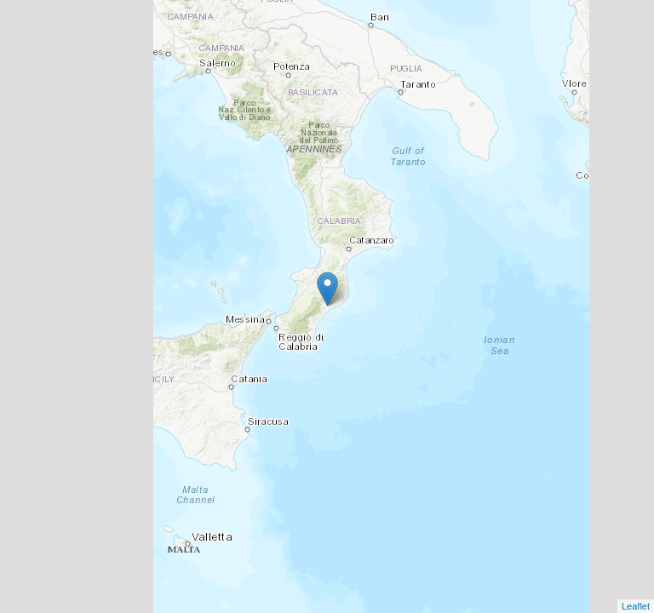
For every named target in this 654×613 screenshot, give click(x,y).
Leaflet (636, 606)
